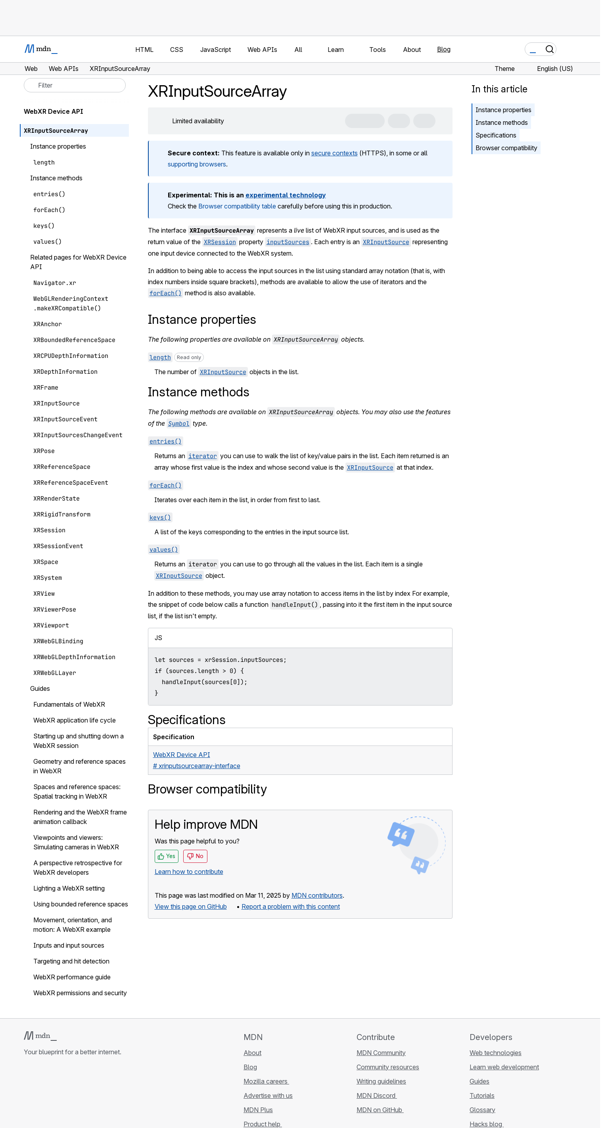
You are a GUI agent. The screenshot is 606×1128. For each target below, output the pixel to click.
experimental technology (285, 195)
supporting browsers (197, 164)
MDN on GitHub (380, 1110)
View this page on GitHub (191, 906)
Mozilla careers (266, 1081)
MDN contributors (317, 895)
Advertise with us (268, 1095)
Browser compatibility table (237, 206)
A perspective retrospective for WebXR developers (77, 867)
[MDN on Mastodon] (71, 1099)
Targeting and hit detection (71, 961)
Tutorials (482, 1095)
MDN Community (381, 1053)
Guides (479, 1081)
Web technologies (496, 1053)
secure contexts (334, 153)
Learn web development (504, 1067)
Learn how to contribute (189, 872)
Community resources (388, 1067)
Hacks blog (487, 1124)
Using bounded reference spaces (80, 904)
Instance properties (503, 110)
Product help (263, 1124)
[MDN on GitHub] (28, 1099)
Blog (444, 49)
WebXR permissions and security (80, 993)
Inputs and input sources (68, 945)
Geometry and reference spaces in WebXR (79, 766)
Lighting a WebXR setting (69, 888)
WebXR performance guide (72, 977)
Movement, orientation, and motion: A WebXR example (72, 924)
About (252, 1053)
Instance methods (502, 122)
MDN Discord (377, 1095)
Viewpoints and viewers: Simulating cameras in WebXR (76, 842)
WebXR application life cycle (74, 720)
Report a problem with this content (291, 906)
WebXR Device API (58, 111)
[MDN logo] (40, 1036)
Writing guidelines (381, 1081)
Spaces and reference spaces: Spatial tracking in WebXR (77, 791)
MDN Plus (258, 1110)
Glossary (482, 1110)
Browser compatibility (506, 148)
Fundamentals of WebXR (69, 704)
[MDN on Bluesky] (43, 1099)
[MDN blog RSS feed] (85, 1099)
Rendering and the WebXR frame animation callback (80, 817)
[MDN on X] (57, 1099)
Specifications (496, 135)
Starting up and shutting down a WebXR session (78, 740)
